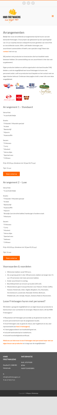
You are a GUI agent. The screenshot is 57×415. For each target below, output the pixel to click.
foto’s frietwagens (22, 326)
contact (6, 51)
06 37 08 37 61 (10, 380)
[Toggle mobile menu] (53, 16)
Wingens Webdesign (32, 393)
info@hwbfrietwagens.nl (11, 377)
